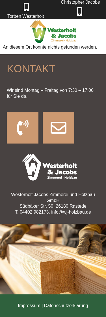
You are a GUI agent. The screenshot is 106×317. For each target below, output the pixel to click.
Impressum (30, 305)
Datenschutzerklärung (66, 305)
